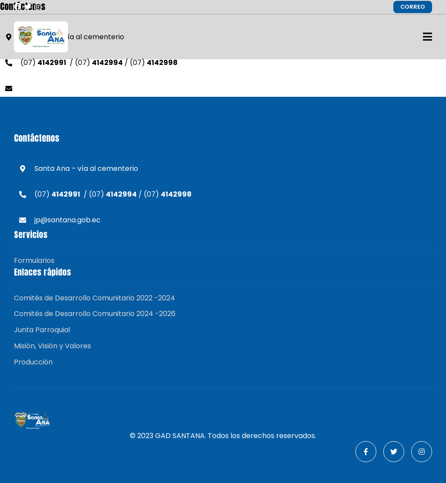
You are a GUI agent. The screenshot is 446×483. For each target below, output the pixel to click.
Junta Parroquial (42, 330)
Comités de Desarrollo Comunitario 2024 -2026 (95, 314)
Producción (33, 362)
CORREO (412, 6)
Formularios (34, 260)
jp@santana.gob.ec (53, 88)
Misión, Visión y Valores (52, 346)
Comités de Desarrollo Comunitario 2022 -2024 (94, 298)
